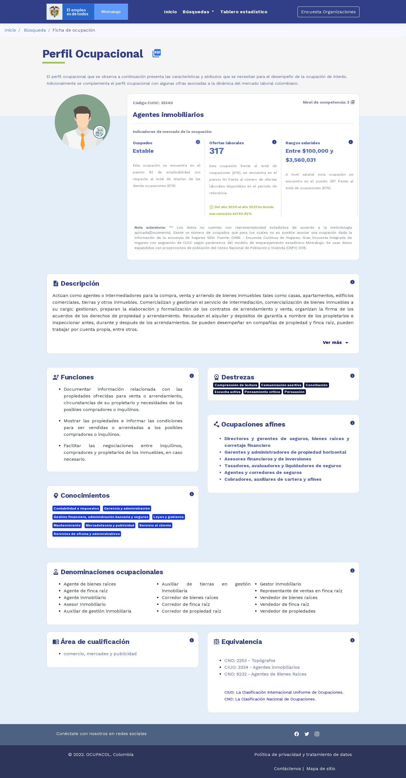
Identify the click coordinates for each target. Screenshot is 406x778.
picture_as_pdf (157, 53)
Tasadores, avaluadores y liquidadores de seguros (282, 465)
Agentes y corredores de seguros (263, 472)
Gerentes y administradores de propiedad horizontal (285, 452)
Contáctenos (287, 768)
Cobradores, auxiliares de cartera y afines (272, 479)
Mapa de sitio (320, 768)
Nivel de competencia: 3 (329, 102)
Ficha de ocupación (73, 30)
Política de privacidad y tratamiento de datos (303, 754)
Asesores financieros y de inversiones (267, 459)
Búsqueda (35, 30)
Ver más (336, 342)
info (197, 142)
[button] (198, 12)
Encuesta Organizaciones (328, 11)
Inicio (10, 30)
